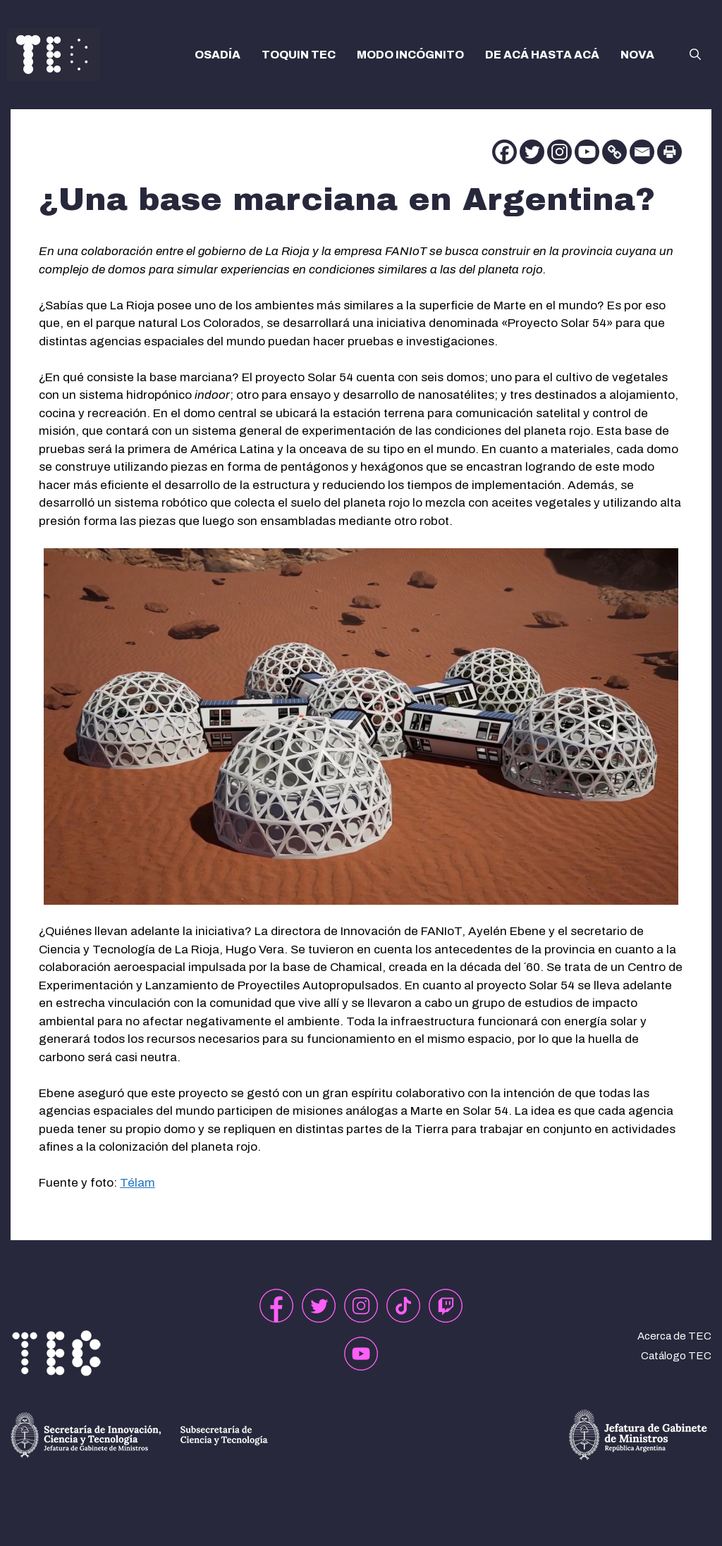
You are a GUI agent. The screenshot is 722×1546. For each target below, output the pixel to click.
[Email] (642, 152)
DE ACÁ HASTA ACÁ (542, 55)
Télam (137, 1182)
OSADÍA (217, 55)
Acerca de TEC (674, 1336)
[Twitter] (532, 152)
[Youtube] (587, 152)
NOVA (637, 55)
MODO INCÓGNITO (410, 55)
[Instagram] (559, 152)
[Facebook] (504, 152)
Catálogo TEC (676, 1355)
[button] (695, 55)
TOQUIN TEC (299, 55)
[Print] (669, 152)
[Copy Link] (614, 152)
